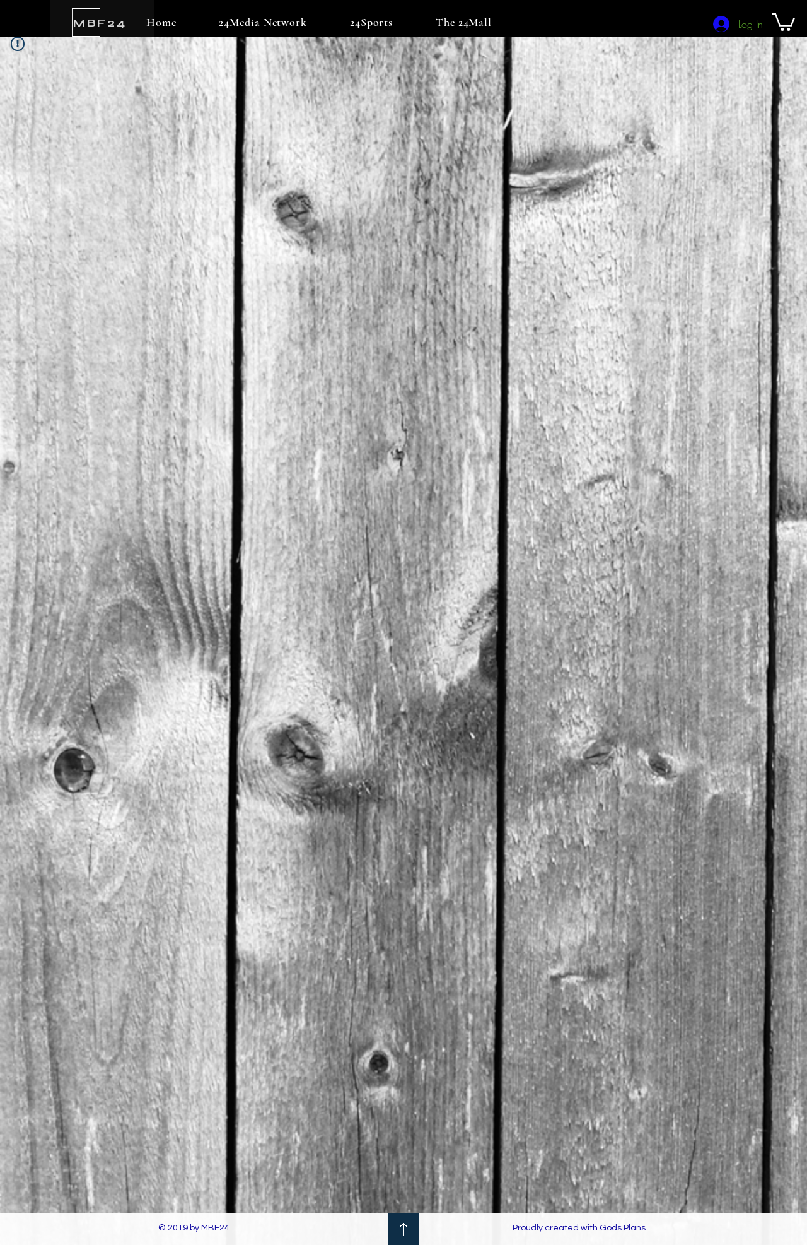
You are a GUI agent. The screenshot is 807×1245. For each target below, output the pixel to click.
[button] (783, 21)
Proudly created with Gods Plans (579, 1228)
